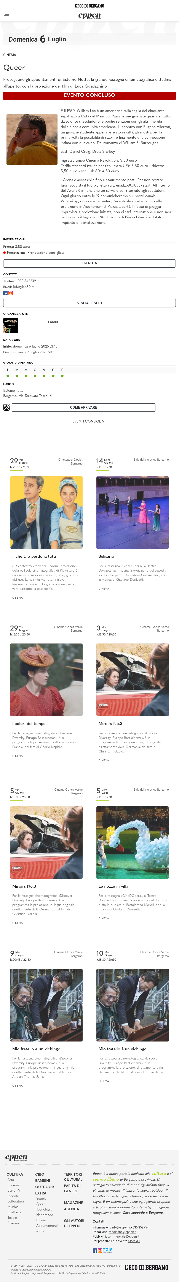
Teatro (12, 1218)
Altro (40, 1231)
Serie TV (14, 1191)
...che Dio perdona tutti (34, 557)
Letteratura (16, 1201)
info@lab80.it (23, 287)
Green (41, 1220)
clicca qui (134, 1241)
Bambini (42, 1181)
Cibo (39, 1174)
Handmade (44, 1215)
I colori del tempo (29, 724)
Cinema (9, 55)
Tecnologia (44, 1209)
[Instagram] (10, 293)
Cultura (14, 1174)
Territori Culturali (73, 1177)
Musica (13, 1207)
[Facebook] (5, 293)
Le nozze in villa (113, 887)
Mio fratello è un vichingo (36, 1049)
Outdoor (44, 1187)
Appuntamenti (47, 1226)
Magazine (73, 1203)
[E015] (107, 1250)
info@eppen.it (121, 1227)
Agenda (71, 1209)
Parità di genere (72, 1189)
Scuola (41, 1199)
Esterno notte (13, 390)
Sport (40, 1204)
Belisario (106, 557)
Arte (11, 1180)
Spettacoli (15, 1212)
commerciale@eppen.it (123, 1236)
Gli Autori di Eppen (74, 1223)
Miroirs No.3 (110, 724)
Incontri (13, 1196)
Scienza (13, 1223)
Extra (40, 1193)
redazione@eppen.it (122, 1232)
